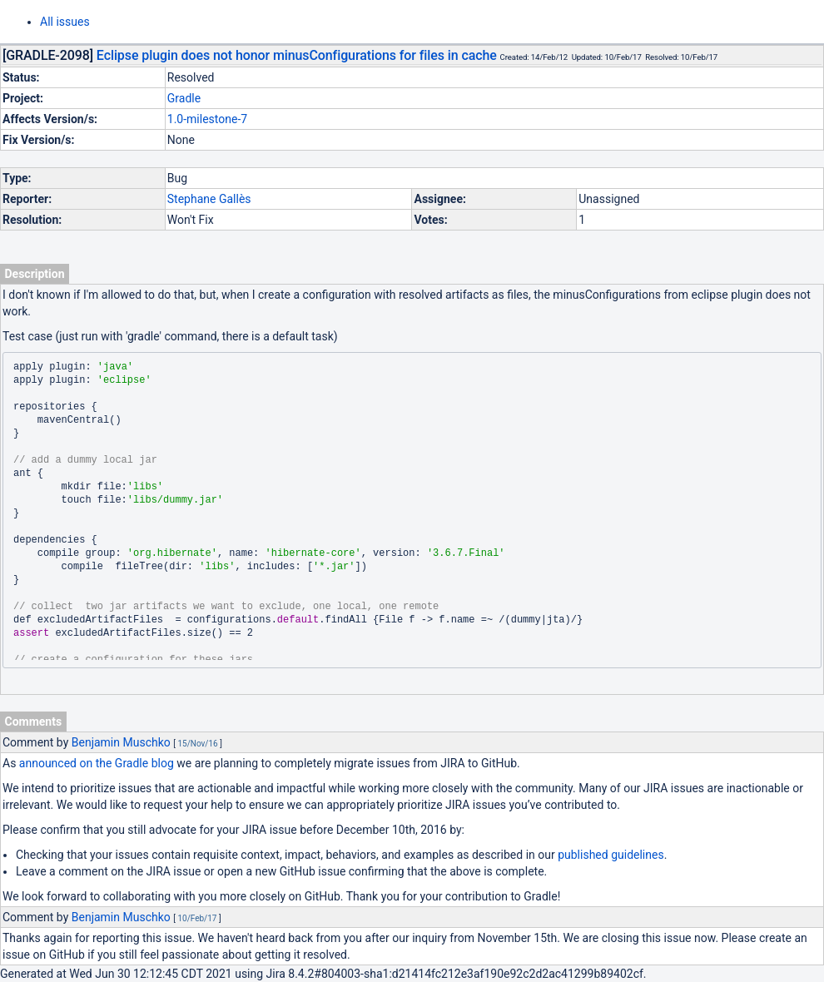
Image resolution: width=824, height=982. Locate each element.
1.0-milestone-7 (207, 119)
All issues (65, 21)
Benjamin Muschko (121, 742)
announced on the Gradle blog (96, 763)
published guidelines (610, 854)
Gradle (184, 98)
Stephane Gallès (209, 199)
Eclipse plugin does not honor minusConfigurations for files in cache (297, 55)
